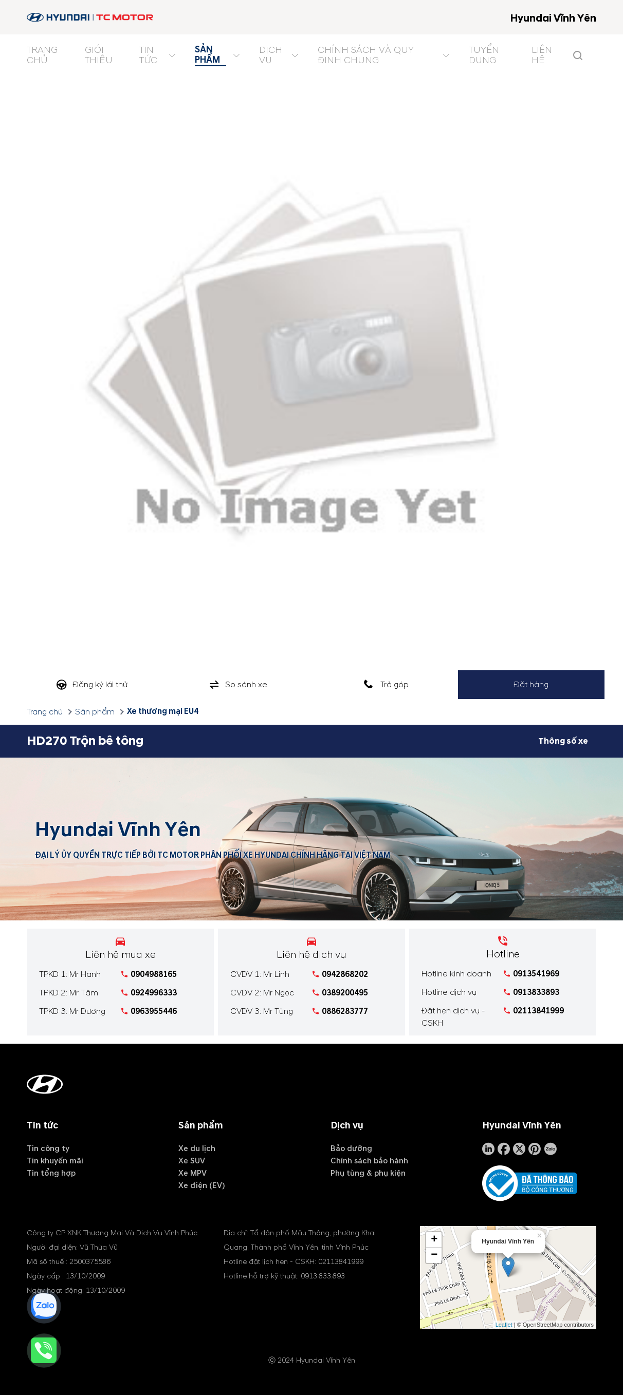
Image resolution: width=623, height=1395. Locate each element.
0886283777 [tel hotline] (345, 1011)
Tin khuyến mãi (55, 1161)
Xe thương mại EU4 (162, 711)
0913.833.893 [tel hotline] (323, 1275)
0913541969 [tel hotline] (536, 974)
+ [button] (434, 1239)
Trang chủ (45, 712)
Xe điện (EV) (201, 1185)
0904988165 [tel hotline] (154, 974)
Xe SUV (191, 1161)
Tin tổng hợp (51, 1173)
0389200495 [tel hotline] (345, 993)
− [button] (434, 1254)
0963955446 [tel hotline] (154, 1011)
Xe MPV (192, 1173)
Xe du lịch (196, 1148)
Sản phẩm (95, 712)
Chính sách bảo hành (369, 1161)
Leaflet (504, 1324)
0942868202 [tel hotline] (345, 974)
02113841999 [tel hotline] (538, 1011)
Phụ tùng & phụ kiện (368, 1173)
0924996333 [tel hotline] (154, 993)
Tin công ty (48, 1148)
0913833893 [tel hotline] (536, 992)
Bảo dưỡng (351, 1148)
